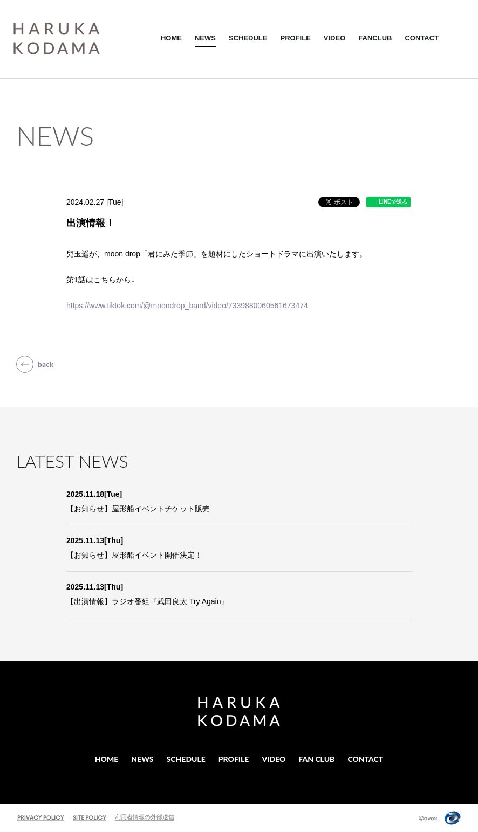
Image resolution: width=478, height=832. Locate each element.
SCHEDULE (248, 38)
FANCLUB (375, 38)
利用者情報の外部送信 (144, 817)
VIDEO (334, 38)
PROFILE (295, 38)
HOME (171, 38)
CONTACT (422, 38)
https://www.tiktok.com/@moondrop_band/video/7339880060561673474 (187, 305)
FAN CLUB (316, 759)
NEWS (205, 38)
